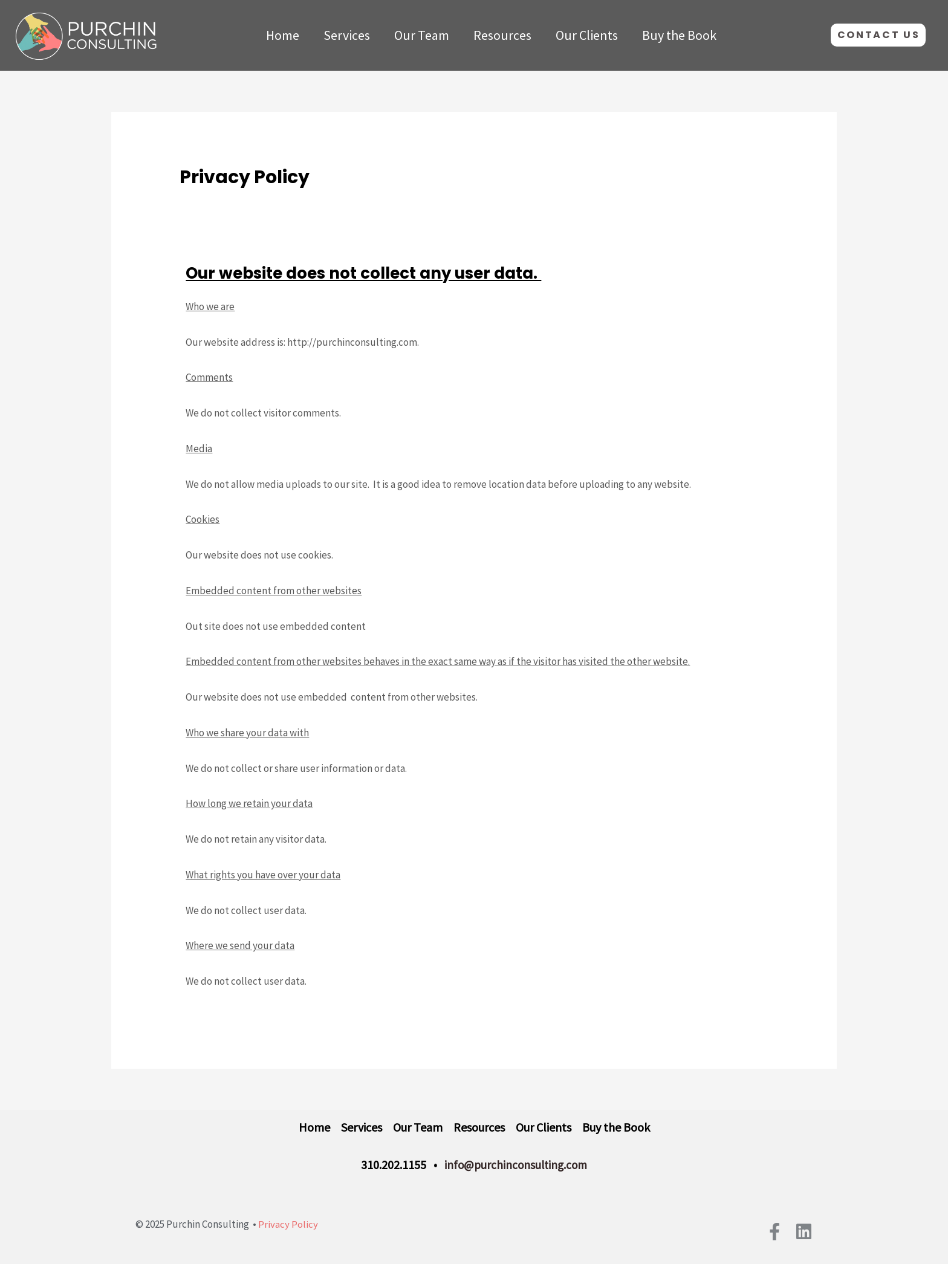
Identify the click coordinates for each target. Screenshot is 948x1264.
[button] (878, 35)
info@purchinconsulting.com (515, 1165)
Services (346, 35)
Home (282, 35)
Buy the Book (679, 35)
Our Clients (587, 35)
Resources (502, 35)
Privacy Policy (288, 1224)
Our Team (421, 35)
